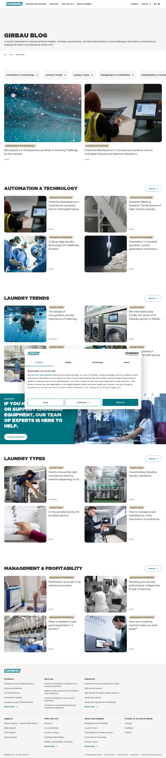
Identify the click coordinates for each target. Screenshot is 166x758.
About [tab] (127, 362)
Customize (83, 402)
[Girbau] (14, 4)
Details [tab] (68, 362)
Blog (11, 55)
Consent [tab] (39, 362)
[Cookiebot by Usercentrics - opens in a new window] (127, 354)
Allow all (120, 402)
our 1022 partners (44, 375)
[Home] (5, 55)
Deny (45, 402)
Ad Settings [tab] (97, 362)
